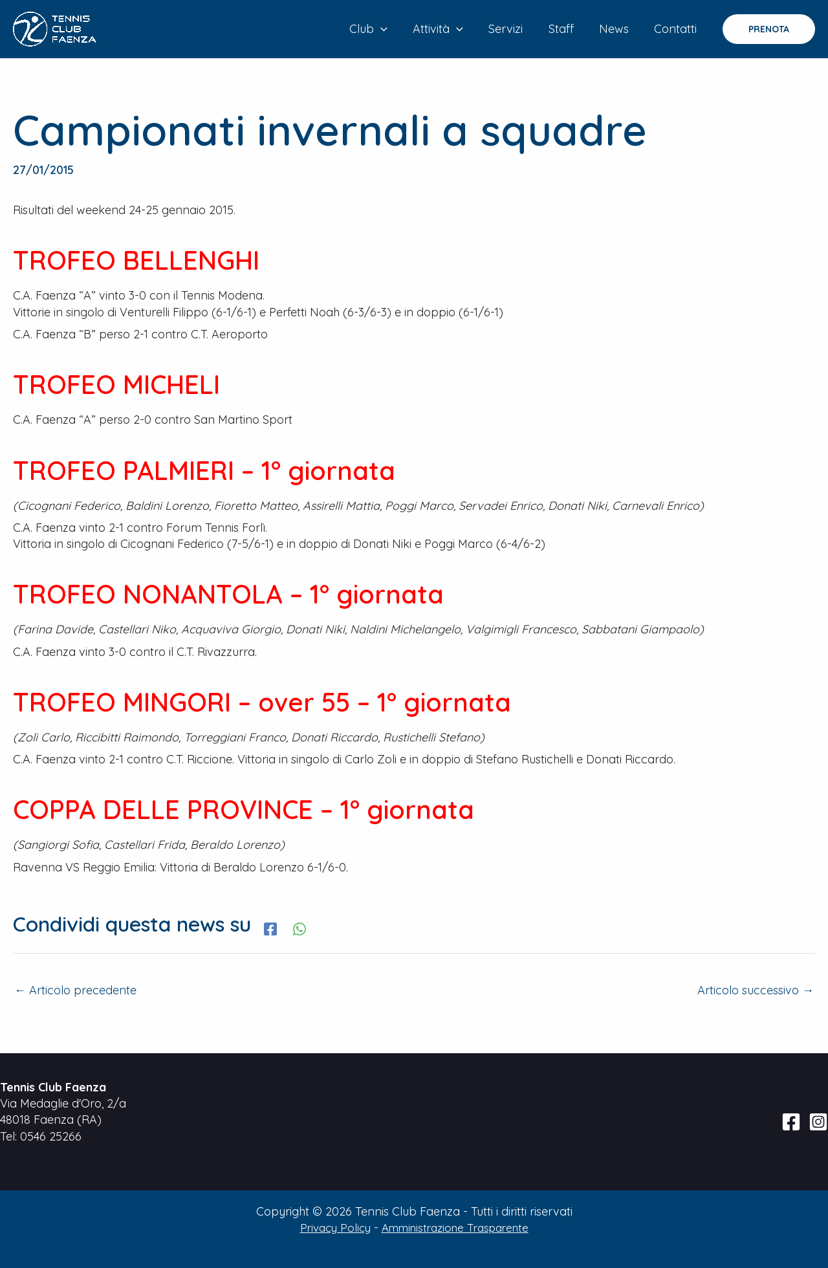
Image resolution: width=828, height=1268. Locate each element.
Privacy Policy (328, 1227)
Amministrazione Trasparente (457, 1227)
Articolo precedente (75, 990)
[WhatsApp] (299, 927)
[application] (392, 29)
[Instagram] (818, 1121)
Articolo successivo (755, 990)
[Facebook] (270, 927)
